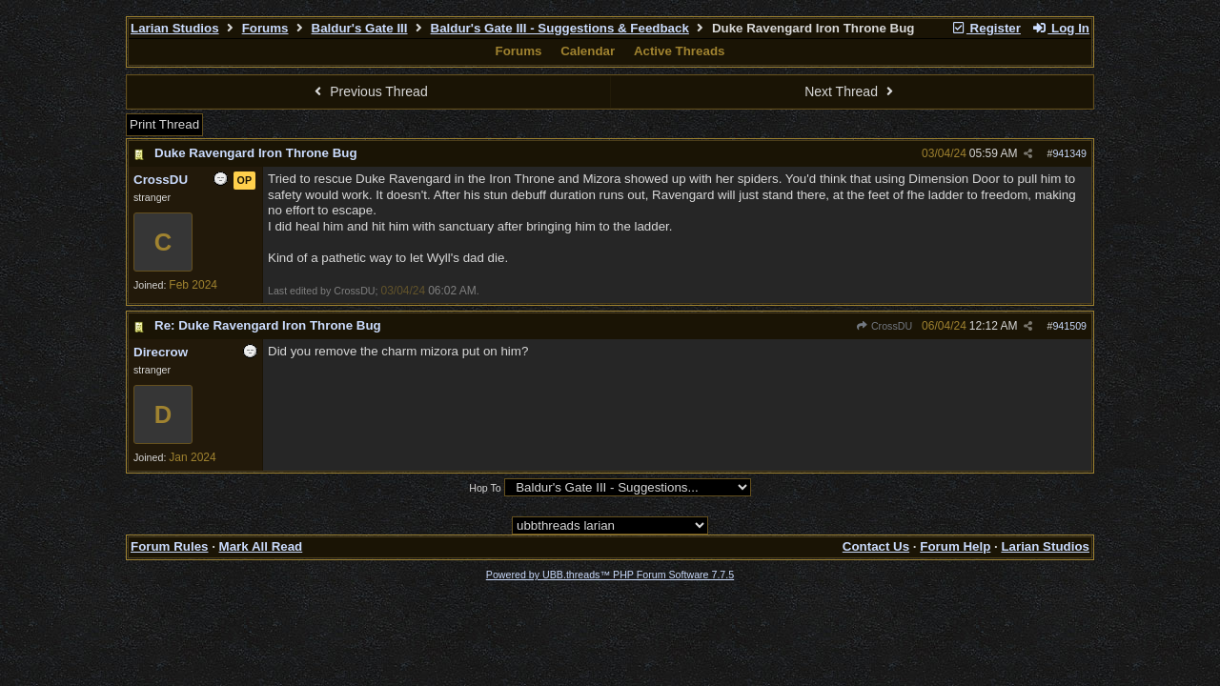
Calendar (587, 51)
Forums (265, 28)
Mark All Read (261, 546)
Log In (1060, 28)
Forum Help (955, 546)
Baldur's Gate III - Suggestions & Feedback (560, 28)
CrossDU (884, 326)
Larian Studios (175, 28)
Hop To (485, 488)
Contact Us (876, 546)
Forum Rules (169, 546)
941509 (1069, 326)
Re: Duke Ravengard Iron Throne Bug (267, 325)
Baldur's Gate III (360, 28)
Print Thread (164, 124)
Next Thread (851, 91)
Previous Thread (369, 91)
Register (985, 28)
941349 (1069, 153)
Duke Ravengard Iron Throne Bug (255, 153)
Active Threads (679, 51)
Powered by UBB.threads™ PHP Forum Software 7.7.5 (610, 574)
